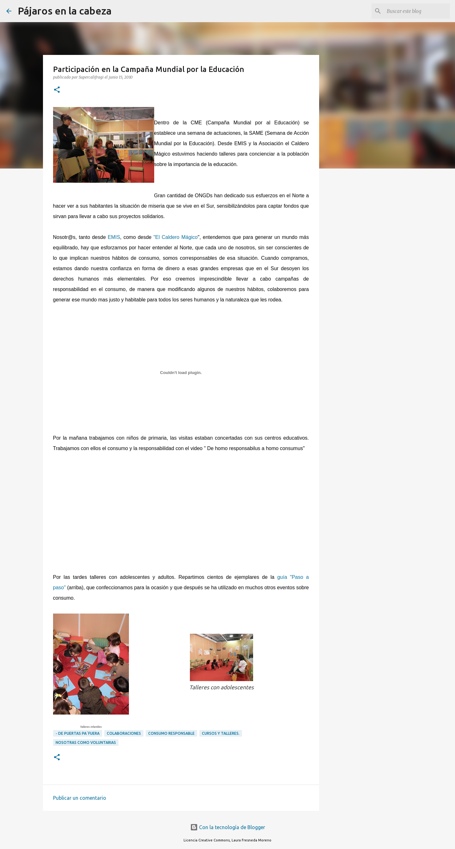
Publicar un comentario (79, 798)
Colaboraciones (124, 733)
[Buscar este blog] (417, 11)
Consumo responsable (171, 733)
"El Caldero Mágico (176, 237)
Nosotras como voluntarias (86, 742)
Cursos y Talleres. (221, 733)
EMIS (114, 237)
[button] (57, 90)
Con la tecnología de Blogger (227, 827)
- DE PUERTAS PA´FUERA (78, 733)
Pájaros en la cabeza (65, 10)
